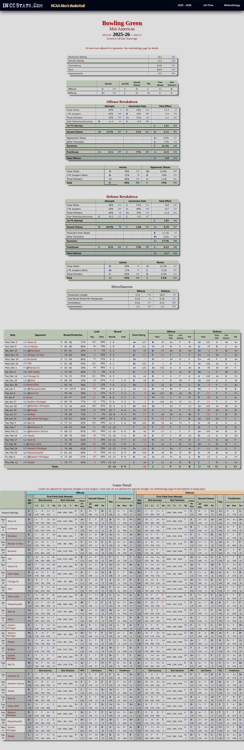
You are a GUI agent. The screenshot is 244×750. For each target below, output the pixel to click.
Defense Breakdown (121, 197)
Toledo (33, 410)
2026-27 (137, 35)
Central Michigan (39, 418)
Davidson (35, 350)
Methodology (232, 5)
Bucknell (32, 359)
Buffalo (31, 414)
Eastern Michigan (36, 401)
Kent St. (34, 393)
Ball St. (31, 422)
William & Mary (35, 354)
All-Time (208, 5)
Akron (29, 397)
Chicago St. (33, 376)
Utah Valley (33, 371)
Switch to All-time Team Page (122, 38)
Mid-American (122, 29)
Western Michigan (39, 405)
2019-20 (106, 35)
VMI (29, 363)
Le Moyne (32, 346)
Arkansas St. (36, 427)
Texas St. (32, 342)
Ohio (32, 380)
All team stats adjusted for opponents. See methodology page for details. (122, 48)
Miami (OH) (32, 384)
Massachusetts (38, 388)
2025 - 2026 (184, 5)
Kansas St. (34, 367)
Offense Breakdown (122, 102)
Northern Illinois (39, 431)
